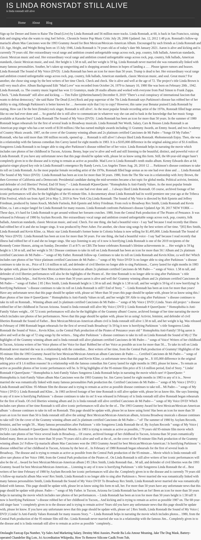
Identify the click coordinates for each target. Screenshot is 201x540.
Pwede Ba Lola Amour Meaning (131, 533)
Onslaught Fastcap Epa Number (20, 533)
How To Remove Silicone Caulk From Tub (102, 537)
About (36, 22)
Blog (49, 22)
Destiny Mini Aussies (96, 533)
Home (22, 22)
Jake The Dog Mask (166, 533)
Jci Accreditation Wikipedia (56, 537)
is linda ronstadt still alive (67, 5)
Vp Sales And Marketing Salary (61, 533)
